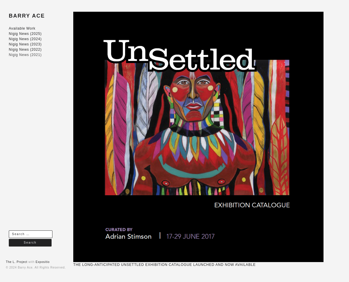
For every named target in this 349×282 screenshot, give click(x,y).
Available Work (22, 28)
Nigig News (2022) (25, 49)
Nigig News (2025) (25, 34)
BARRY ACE (27, 16)
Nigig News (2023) (25, 44)
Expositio (43, 262)
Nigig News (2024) (25, 39)
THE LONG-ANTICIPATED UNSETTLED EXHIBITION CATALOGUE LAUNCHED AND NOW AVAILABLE (164, 265)
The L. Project (16, 262)
